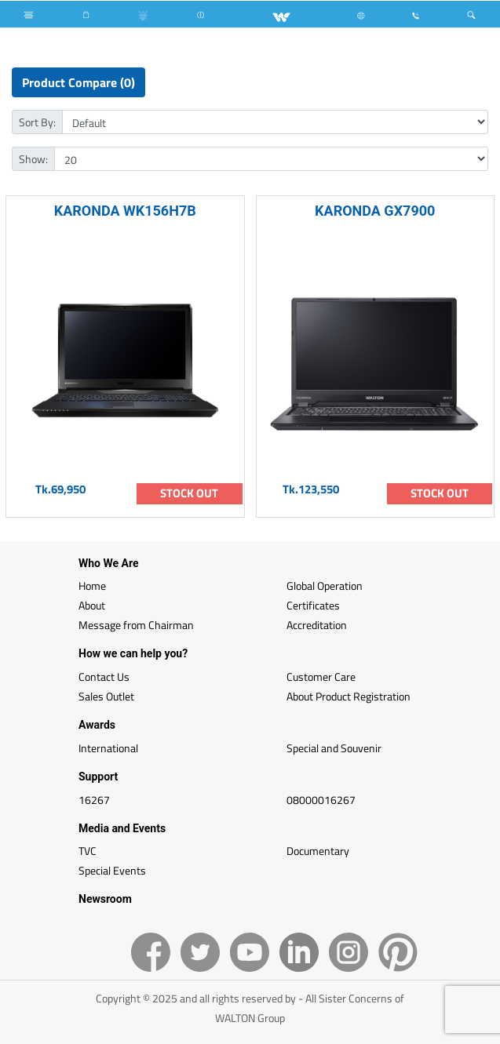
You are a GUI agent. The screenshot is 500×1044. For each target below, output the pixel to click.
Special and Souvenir (333, 748)
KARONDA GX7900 (375, 210)
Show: (33, 159)
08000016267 (321, 799)
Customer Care (321, 676)
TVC (87, 850)
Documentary (317, 850)
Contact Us (104, 676)
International (108, 748)
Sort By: (37, 122)
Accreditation (316, 625)
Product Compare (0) (78, 82)
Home (92, 585)
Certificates (313, 605)
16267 (94, 799)
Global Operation (324, 585)
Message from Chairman (136, 625)
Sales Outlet (106, 696)
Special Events (112, 870)
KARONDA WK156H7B (125, 210)
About (91, 605)
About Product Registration (348, 696)
